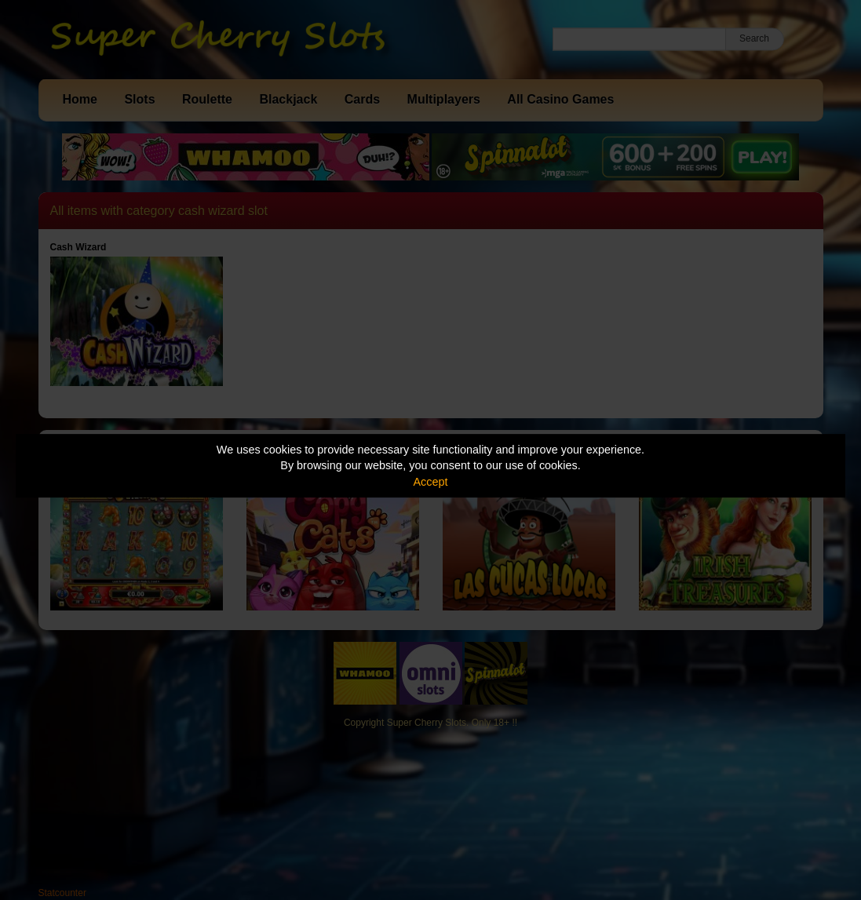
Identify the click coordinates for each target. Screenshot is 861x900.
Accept (431, 482)
